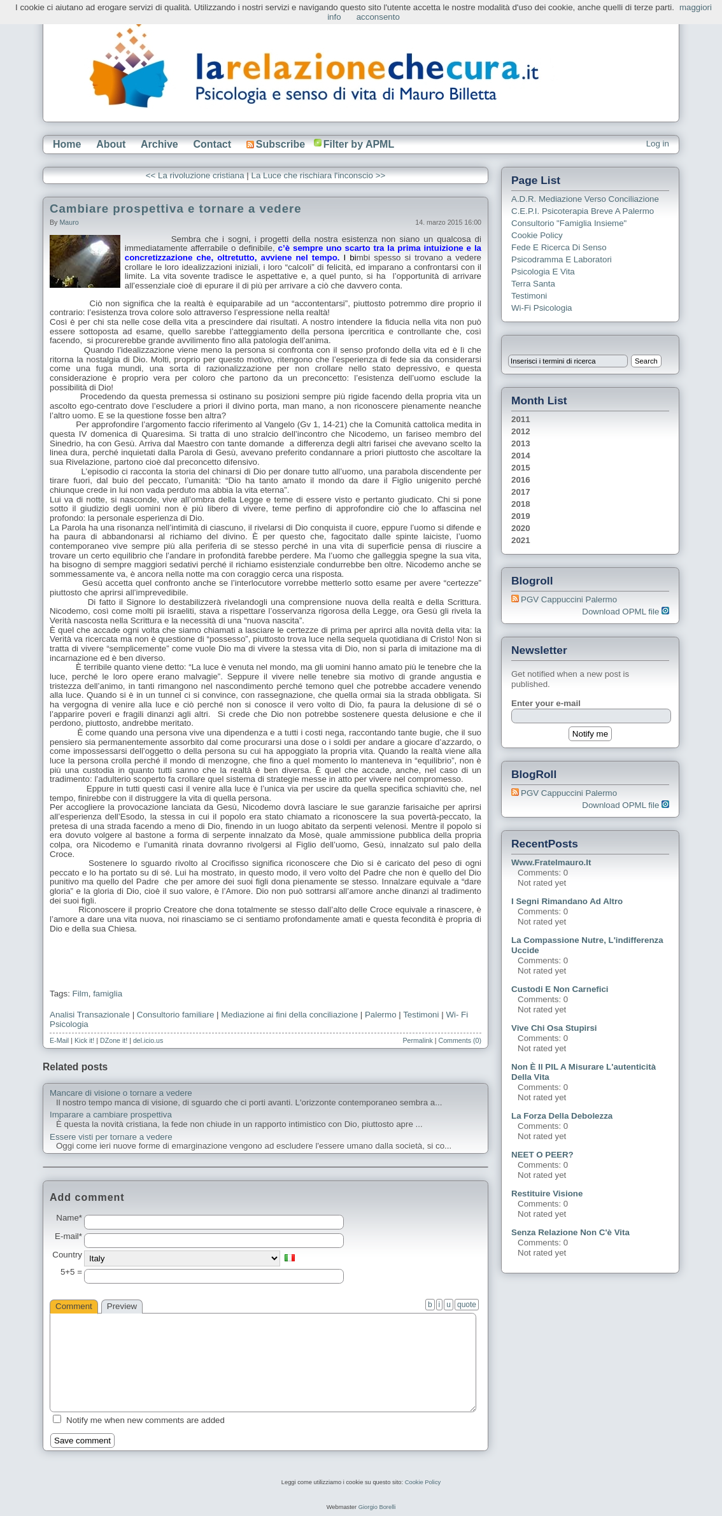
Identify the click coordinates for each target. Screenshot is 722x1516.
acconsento (378, 17)
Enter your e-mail (546, 703)
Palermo (381, 1014)
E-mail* (68, 1236)
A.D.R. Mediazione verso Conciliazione (585, 199)
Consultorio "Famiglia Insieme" (568, 223)
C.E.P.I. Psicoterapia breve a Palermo (582, 211)
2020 (520, 528)
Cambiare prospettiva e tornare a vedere (176, 208)
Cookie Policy (537, 235)
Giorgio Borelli (377, 1507)
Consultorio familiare (175, 1014)
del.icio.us (148, 1040)
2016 (520, 480)
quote (466, 1304)
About (110, 144)
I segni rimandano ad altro (567, 901)
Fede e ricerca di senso (559, 247)
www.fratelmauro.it (551, 862)
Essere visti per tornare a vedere (111, 1137)
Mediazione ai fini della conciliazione (289, 1014)
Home (67, 144)
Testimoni (421, 1014)
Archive (159, 144)
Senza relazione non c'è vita (570, 1232)
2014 (520, 455)
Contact (212, 144)
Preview (122, 1306)
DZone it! (113, 1040)
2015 (520, 467)
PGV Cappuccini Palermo (569, 599)
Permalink (417, 1040)
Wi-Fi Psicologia (541, 308)
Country (67, 1254)
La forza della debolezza (561, 1116)
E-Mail (59, 1040)
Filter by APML (358, 144)
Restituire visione (547, 1193)
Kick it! (84, 1040)
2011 (520, 419)
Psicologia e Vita (543, 271)
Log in (657, 143)
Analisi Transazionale (90, 1014)
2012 (520, 431)
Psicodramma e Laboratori (561, 259)
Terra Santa (533, 283)
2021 (520, 540)
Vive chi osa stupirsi (554, 1028)
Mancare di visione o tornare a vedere (121, 1093)
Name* (69, 1218)
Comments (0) (459, 1040)
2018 (520, 504)
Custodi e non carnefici (560, 989)
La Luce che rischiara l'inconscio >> (318, 175)
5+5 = (71, 1272)
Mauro (68, 222)
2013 (520, 443)
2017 (520, 492)
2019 (520, 516)
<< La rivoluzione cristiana (195, 175)
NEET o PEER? (542, 1154)
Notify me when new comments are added (145, 1420)
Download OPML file (625, 611)
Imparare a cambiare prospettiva (111, 1114)
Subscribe (275, 144)
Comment (73, 1306)
